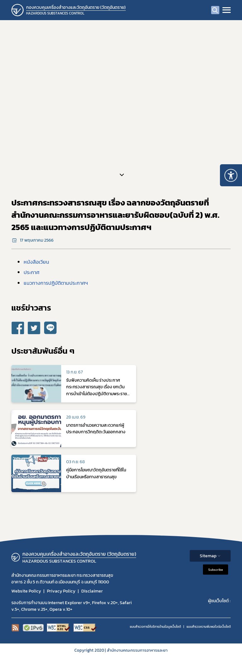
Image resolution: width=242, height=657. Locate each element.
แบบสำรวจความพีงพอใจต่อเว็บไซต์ (209, 626)
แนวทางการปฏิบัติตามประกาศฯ (56, 283)
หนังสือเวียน (36, 262)
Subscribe (215, 569)
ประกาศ (31, 272)
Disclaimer (92, 591)
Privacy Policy (61, 591)
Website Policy (26, 591)
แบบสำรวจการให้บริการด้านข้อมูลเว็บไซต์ (155, 626)
